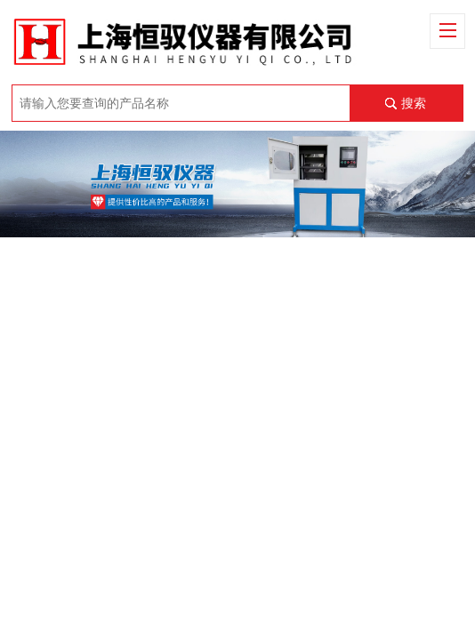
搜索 (413, 103)
